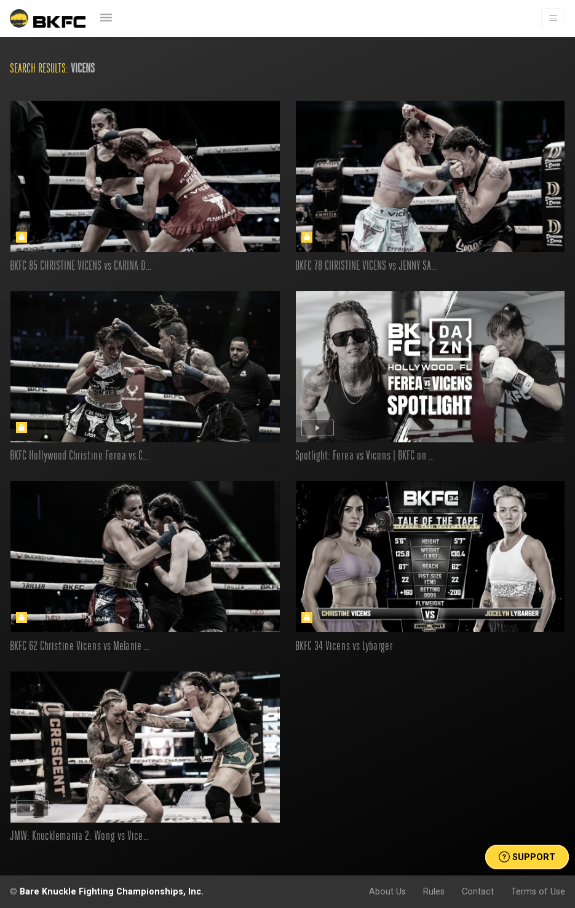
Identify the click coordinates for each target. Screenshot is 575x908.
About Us (387, 891)
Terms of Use (538, 891)
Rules (434, 891)
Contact (478, 891)
